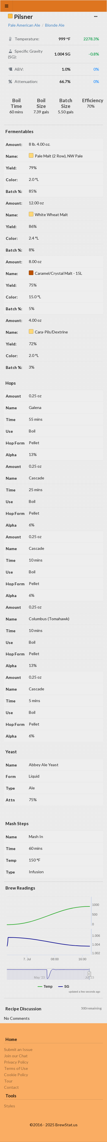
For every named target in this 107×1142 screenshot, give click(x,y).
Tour (8, 1080)
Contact (11, 1087)
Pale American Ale (24, 25)
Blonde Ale (54, 25)
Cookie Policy (16, 1074)
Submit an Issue (18, 1049)
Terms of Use (16, 1068)
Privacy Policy (16, 1062)
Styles (9, 1106)
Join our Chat (16, 1055)
